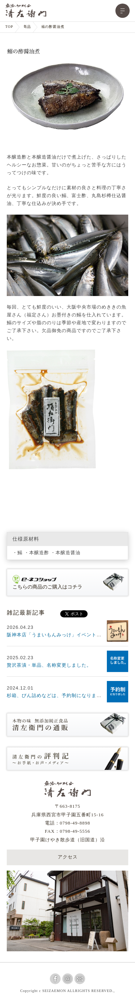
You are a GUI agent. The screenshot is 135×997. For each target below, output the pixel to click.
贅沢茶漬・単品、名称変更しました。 (49, 665)
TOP (9, 27)
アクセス (68, 857)
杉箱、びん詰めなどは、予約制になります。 (57, 695)
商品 (27, 27)
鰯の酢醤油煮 (52, 27)
